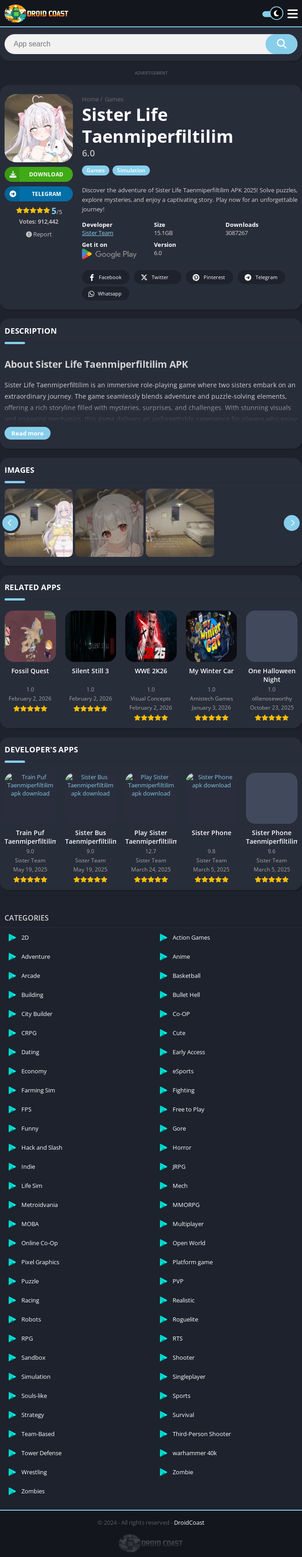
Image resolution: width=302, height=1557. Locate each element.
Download (34, 174)
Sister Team (97, 233)
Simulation (131, 170)
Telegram (260, 277)
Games (114, 99)
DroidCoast (189, 1522)
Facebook (104, 277)
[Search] (151, 44)
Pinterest (208, 277)
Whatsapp (104, 294)
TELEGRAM (33, 193)
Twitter (154, 277)
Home (90, 99)
